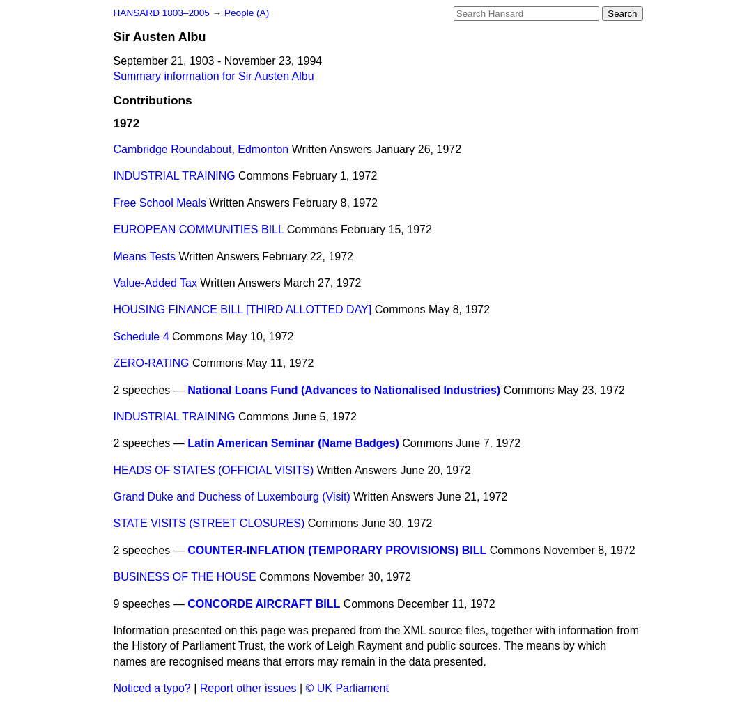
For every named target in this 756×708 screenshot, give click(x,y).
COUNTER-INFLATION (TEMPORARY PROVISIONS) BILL (336, 550)
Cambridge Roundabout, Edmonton (201, 149)
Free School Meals (160, 203)
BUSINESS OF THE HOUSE (185, 577)
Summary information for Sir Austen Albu (214, 76)
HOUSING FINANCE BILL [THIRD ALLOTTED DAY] (243, 309)
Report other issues (248, 688)
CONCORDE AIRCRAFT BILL (263, 604)
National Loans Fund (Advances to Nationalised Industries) (343, 390)
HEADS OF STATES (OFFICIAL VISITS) (214, 470)
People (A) (246, 13)
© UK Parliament (347, 688)
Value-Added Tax (155, 283)
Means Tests (145, 256)
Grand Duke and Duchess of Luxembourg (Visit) (232, 497)
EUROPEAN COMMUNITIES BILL (199, 229)
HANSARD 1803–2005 (162, 13)
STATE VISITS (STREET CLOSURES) (209, 523)
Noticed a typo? (152, 688)
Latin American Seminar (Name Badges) (293, 443)
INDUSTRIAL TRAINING (175, 176)
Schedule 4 (141, 337)
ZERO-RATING (152, 363)
